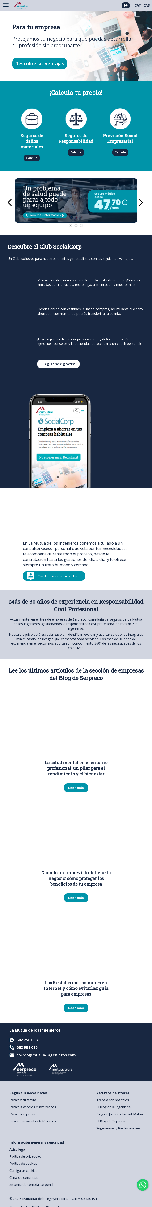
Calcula (31, 158)
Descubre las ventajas (39, 64)
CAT (138, 5)
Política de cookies (23, 1163)
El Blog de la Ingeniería (113, 1107)
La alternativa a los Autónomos (32, 1121)
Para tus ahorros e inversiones (32, 1107)
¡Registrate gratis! (58, 364)
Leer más (76, 788)
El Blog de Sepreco (110, 1121)
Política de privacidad (25, 1156)
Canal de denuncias (23, 1177)
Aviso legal (17, 1149)
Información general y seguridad (36, 1142)
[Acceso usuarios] (126, 5)
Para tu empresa (22, 1114)
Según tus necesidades (28, 1092)
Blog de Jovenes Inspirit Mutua (119, 1114)
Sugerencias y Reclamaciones (118, 1128)
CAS (147, 5)
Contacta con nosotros (59, 576)
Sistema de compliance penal (31, 1184)
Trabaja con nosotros (112, 1100)
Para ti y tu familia (22, 1100)
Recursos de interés (112, 1092)
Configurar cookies (23, 1170)
